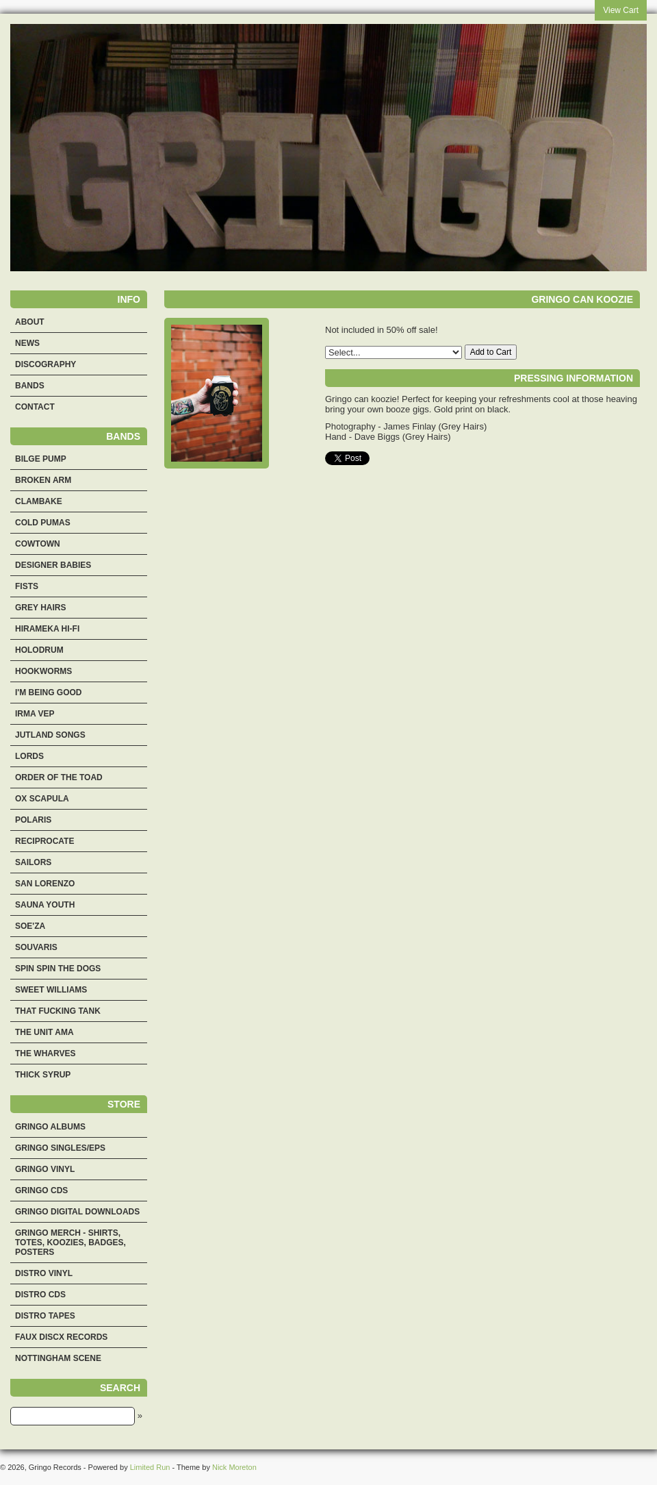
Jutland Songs (50, 735)
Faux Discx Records (61, 1337)
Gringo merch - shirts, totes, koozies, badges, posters (70, 1242)
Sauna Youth (45, 905)
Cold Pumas (42, 522)
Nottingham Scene (58, 1358)
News (27, 343)
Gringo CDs (41, 1190)
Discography (45, 364)
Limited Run (150, 1467)
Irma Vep (35, 714)
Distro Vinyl (44, 1273)
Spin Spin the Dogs (58, 968)
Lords (29, 756)
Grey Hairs (40, 607)
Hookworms (43, 671)
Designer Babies (53, 565)
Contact (35, 407)
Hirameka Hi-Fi (47, 629)
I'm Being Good (48, 692)
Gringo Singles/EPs (60, 1148)
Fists (26, 586)
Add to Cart (491, 352)
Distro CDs (40, 1294)
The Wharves (45, 1053)
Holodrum (39, 650)
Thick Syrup (42, 1075)
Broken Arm (43, 480)
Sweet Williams (51, 990)
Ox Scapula (42, 798)
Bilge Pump (40, 459)
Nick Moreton (234, 1467)
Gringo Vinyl (45, 1169)
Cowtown (37, 544)
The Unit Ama (44, 1032)
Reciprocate (44, 841)
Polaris (33, 820)
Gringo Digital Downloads (77, 1211)
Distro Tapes (45, 1316)
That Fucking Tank (58, 1011)
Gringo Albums (50, 1127)
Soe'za (30, 926)
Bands (29, 385)
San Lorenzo (45, 883)
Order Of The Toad (59, 777)
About (29, 322)
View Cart (621, 10)
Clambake (38, 501)
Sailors (33, 862)
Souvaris (36, 947)
